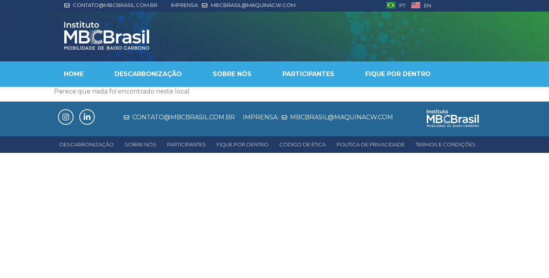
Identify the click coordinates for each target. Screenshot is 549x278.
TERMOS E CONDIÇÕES (446, 144)
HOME (74, 74)
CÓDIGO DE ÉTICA (302, 144)
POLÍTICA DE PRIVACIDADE (371, 144)
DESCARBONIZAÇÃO (148, 74)
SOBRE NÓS (232, 74)
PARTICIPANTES (308, 74)
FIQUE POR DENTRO (398, 74)
